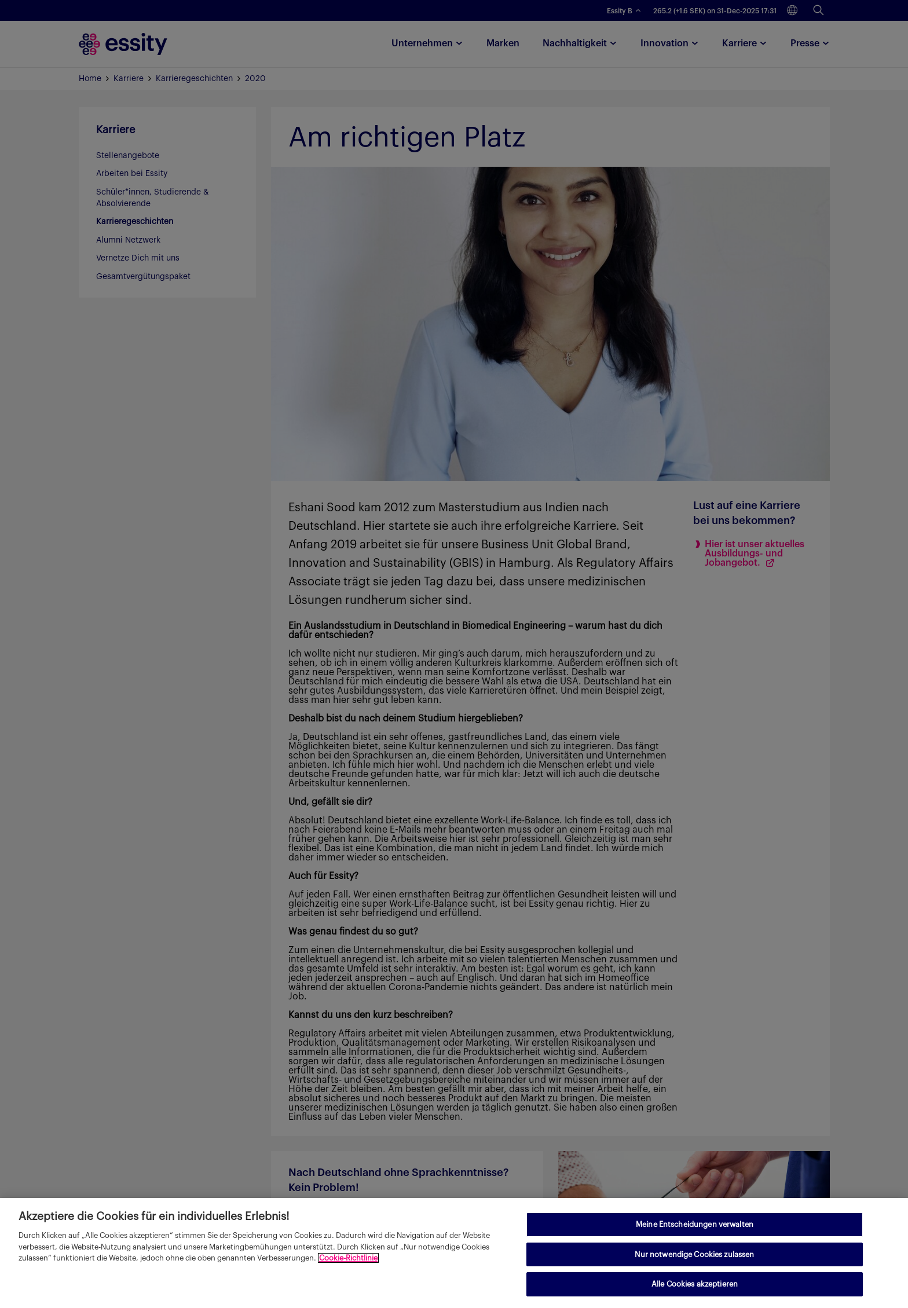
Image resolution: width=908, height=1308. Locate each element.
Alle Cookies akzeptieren (694, 1284)
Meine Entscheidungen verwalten (694, 1224)
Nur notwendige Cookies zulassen (694, 1254)
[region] (454, 1253)
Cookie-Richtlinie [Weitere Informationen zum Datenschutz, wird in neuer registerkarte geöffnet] (348, 1258)
